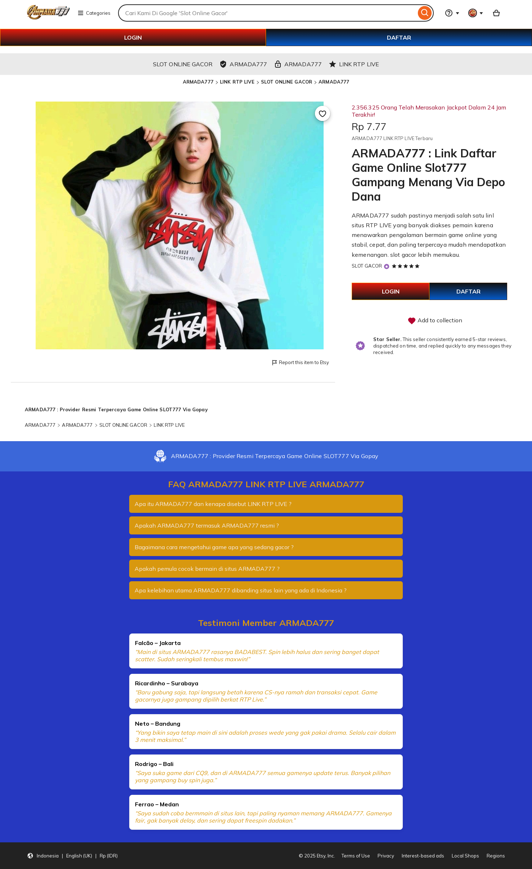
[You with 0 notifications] (476, 13)
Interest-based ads (423, 856)
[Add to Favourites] (322, 113)
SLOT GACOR (367, 266)
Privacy (386, 856)
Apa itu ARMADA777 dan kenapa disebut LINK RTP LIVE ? (213, 503)
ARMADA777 (198, 82)
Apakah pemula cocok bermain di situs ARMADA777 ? (207, 568)
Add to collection (434, 321)
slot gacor (403, 254)
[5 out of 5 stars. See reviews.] (406, 265)
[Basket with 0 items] (496, 13)
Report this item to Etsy (300, 362)
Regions (496, 856)
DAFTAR (399, 37)
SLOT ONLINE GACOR (286, 82)
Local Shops (465, 856)
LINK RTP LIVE (237, 82)
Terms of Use (356, 856)
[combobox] (267, 13)
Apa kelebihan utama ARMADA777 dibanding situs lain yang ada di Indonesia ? (241, 590)
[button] (72, 856)
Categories (94, 13)
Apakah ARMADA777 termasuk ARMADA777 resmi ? (207, 525)
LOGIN (133, 37)
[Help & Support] (452, 13)
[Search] (425, 13)
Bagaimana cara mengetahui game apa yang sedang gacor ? (214, 547)
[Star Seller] (386, 266)
